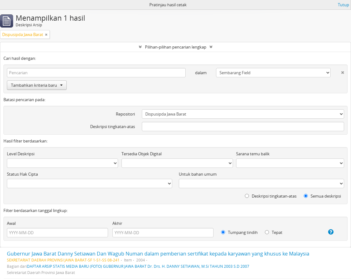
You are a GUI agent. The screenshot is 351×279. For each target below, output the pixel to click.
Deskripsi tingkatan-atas (112, 126)
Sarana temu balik (253, 154)
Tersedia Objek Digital (141, 154)
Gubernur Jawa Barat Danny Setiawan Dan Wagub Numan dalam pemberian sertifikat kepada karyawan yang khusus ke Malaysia (158, 253)
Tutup (343, 5)
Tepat (273, 232)
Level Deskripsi (20, 154)
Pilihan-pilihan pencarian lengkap (175, 47)
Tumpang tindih (239, 232)
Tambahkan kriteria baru (37, 85)
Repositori (125, 114)
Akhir (117, 223)
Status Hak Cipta (22, 174)
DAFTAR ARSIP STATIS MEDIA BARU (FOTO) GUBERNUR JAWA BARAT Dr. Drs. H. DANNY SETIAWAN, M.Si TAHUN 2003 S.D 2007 (138, 266)
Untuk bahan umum (198, 174)
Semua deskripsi (322, 196)
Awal (11, 223)
